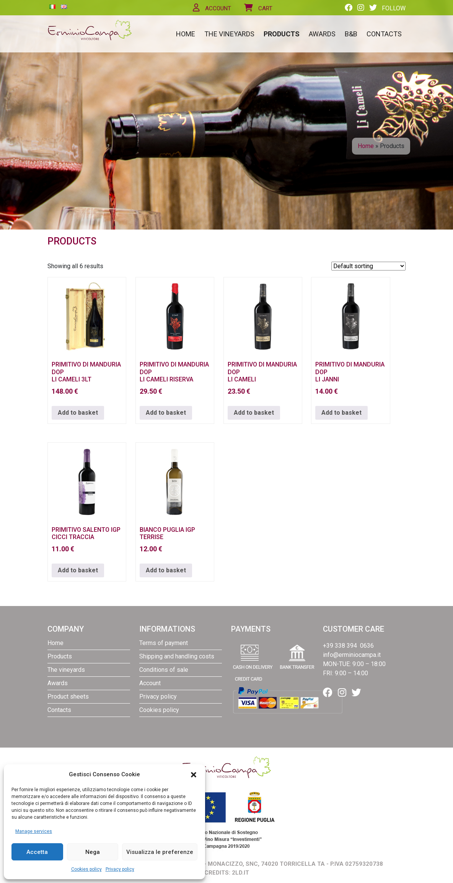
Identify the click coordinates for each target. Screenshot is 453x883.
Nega (92, 852)
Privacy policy (120, 869)
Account (212, 8)
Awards (322, 34)
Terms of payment (163, 643)
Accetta (37, 852)
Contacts (384, 34)
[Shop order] (368, 266)
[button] (193, 774)
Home (185, 34)
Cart (258, 8)
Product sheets (68, 696)
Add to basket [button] (78, 412)
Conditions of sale (163, 669)
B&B (351, 34)
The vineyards (229, 34)
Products (282, 34)
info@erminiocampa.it (352, 654)
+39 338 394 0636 (348, 645)
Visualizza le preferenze (159, 852)
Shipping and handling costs (176, 656)
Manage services (33, 831)
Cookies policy (86, 869)
